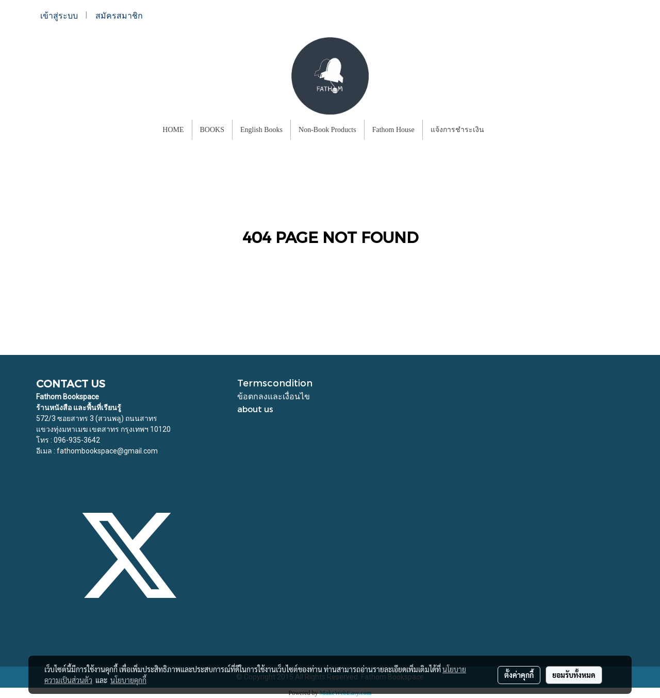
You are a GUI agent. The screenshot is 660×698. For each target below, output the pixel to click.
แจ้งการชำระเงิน (457, 130)
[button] (501, 130)
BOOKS (212, 130)
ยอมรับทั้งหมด (574, 674)
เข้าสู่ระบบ (59, 15)
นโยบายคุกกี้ (128, 680)
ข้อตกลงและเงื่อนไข (273, 396)
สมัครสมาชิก (119, 15)
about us (255, 409)
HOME (173, 130)
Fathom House (393, 130)
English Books (261, 130)
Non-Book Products (327, 130)
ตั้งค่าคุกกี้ (519, 674)
